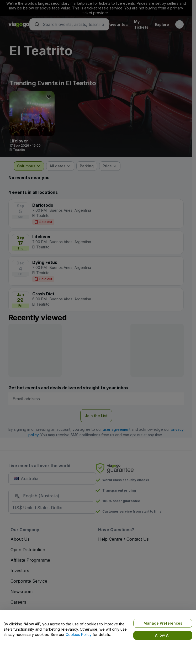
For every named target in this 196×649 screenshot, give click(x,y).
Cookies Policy (79, 634)
